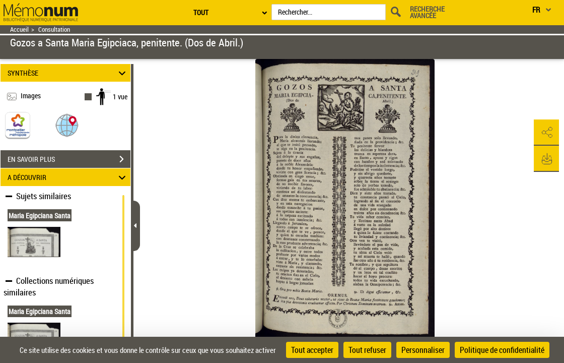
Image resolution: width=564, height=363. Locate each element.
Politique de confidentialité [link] (502, 349)
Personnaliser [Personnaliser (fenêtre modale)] (423, 349)
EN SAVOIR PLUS (69, 159)
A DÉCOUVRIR (68, 177)
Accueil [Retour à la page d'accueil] (19, 29)
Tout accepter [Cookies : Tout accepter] (312, 349)
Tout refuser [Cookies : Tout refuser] (367, 349)
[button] (67, 125)
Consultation (54, 29)
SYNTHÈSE (68, 73)
